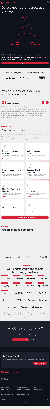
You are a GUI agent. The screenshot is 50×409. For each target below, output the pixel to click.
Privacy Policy (46, 402)
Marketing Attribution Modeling (23, 392)
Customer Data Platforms (22, 390)
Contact (35, 394)
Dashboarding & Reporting (6, 394)
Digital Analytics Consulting (23, 397)
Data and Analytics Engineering (7, 397)
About (35, 390)
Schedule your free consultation (25, 63)
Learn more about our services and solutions (25, 220)
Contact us (33, 342)
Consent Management (21, 394)
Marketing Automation (6, 390)
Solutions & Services (38, 392)
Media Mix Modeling (5, 392)
